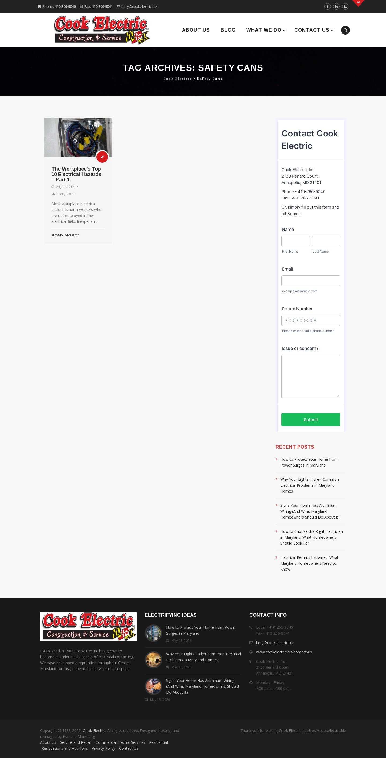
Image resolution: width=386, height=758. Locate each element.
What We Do (263, 30)
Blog (228, 30)
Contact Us (311, 30)
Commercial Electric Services (120, 742)
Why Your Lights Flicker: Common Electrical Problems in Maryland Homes (309, 485)
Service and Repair (76, 742)
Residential (158, 742)
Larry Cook (66, 193)
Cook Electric (94, 730)
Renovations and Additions (65, 748)
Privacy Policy (103, 748)
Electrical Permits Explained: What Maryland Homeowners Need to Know (309, 563)
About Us (196, 30)
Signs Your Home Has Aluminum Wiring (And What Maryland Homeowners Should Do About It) (310, 511)
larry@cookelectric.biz (139, 6)
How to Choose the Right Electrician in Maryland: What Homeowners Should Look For (311, 537)
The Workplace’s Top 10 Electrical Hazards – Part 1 (76, 174)
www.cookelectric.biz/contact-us (284, 652)
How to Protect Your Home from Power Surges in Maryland (309, 462)
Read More (65, 235)
